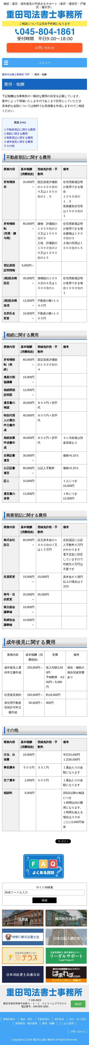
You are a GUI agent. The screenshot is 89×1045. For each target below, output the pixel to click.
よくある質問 (66, 1023)
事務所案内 (9, 1019)
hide (23, 122)
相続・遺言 (26, 1019)
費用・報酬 (48, 1023)
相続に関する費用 (16, 133)
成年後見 (59, 1019)
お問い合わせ (44, 47)
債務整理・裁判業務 (26, 1023)
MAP (78, 1004)
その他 (9, 145)
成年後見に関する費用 (18, 141)
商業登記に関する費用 (18, 137)
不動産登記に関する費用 (19, 129)
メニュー (44, 62)
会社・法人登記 (77, 1019)
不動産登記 (43, 1019)
